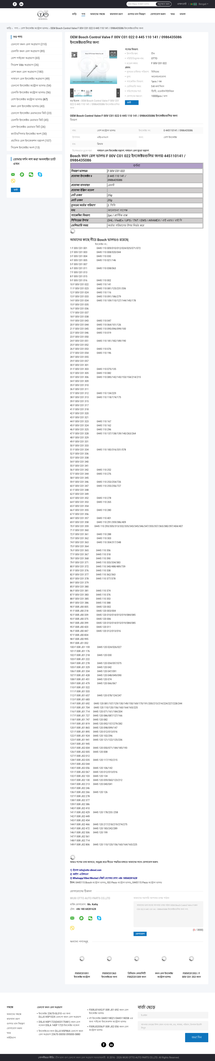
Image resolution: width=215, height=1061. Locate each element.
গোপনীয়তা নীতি (46, 1057)
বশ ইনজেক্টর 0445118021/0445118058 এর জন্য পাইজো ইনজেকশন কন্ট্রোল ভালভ (111, 1020)
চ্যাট (129, 102)
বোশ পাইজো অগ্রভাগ (22, 58)
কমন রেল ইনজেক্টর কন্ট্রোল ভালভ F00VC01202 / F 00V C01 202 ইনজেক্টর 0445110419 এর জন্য (164, 975)
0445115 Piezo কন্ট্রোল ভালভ (147, 882)
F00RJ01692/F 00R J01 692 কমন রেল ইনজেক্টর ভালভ (108, 1011)
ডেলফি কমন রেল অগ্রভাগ (25, 51)
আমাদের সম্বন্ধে (97, 14)
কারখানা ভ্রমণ (116, 14)
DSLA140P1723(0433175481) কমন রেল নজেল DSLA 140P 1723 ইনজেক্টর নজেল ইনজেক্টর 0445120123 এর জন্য (59, 1024)
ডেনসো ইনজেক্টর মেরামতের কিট (28, 113)
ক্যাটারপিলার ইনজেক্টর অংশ (26, 133)
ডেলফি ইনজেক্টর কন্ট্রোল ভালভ (28, 92)
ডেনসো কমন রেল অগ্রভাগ (25, 44)
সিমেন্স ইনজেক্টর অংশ (22, 147)
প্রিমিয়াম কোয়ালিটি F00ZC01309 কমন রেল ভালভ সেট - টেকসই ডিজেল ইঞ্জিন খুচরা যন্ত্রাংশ (136, 975)
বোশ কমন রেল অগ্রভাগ (23, 71)
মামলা (182, 14)
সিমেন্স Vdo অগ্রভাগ (22, 64)
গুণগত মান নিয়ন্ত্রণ (136, 14)
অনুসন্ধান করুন (164, 4)
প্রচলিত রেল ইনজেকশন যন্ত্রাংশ (27, 140)
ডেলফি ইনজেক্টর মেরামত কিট (27, 120)
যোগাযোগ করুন (157, 14)
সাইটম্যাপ (11, 1037)
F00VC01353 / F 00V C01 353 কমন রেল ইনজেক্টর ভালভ (191, 975)
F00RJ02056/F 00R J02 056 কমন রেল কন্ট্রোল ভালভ (108, 1028)
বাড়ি (74, 14)
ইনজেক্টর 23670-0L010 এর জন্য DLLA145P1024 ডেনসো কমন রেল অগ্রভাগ (60, 1015)
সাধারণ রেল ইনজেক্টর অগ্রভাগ (27, 78)
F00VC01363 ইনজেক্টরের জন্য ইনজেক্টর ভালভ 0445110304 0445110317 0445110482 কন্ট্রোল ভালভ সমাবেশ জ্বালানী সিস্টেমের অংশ (109, 975)
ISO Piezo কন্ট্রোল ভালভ (119, 882)
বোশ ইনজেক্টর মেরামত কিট (25, 126)
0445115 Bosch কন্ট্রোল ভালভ (90, 882)
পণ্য (83, 14)
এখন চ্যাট (181, 4)
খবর (172, 14)
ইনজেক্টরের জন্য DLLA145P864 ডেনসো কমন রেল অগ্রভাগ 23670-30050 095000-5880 (61, 1033)
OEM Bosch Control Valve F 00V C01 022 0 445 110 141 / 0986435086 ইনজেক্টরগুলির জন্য (95, 104)
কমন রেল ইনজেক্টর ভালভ (25, 106)
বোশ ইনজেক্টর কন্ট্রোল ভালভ (34, 28)
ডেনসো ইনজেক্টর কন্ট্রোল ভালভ (28, 85)
